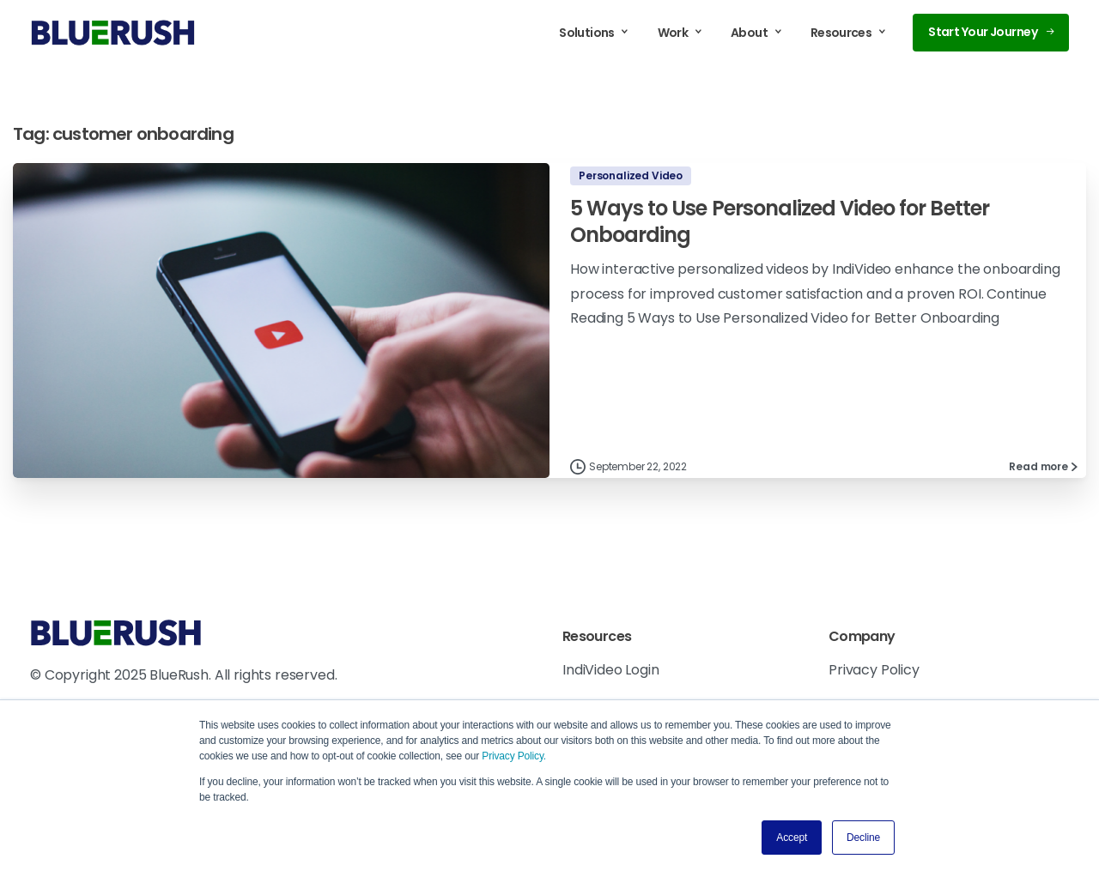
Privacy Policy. (514, 756)
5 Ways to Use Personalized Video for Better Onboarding (779, 221)
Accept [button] (791, 838)
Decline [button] (863, 838)
